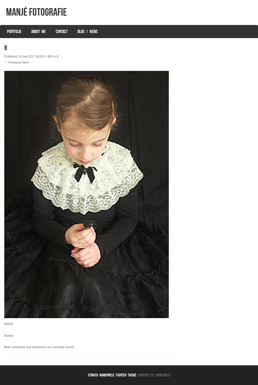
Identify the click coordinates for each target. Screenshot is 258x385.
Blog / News (88, 31)
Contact (62, 31)
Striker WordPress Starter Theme (112, 375)
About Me (38, 31)
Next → (27, 62)
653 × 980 (46, 56)
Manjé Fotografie (36, 12)
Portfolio (14, 31)
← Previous (12, 62)
